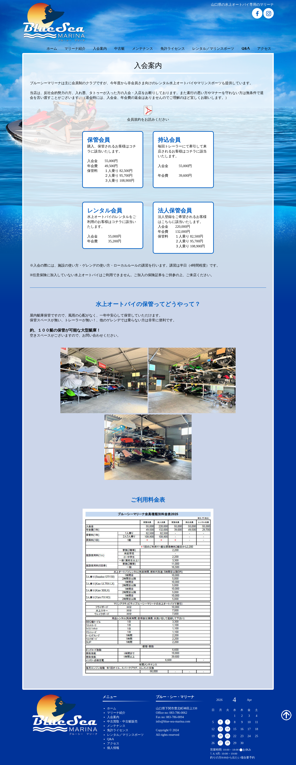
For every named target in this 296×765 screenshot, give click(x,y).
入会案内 (100, 48)
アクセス (264, 48)
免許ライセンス (172, 48)
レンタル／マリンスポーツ (213, 48)
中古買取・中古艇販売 (122, 721)
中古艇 (119, 48)
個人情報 (113, 748)
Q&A (246, 48)
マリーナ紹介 (75, 48)
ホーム (52, 48)
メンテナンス (142, 48)
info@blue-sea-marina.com (173, 721)
